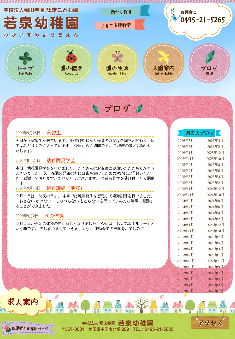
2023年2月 (186, 255)
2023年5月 (215, 243)
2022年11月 (215, 261)
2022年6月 (186, 279)
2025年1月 (186, 189)
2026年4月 (215, 141)
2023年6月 (186, 243)
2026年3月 (186, 147)
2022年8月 (186, 273)
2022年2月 (186, 291)
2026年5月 (186, 141)
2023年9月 (186, 237)
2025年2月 (215, 183)
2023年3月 (215, 249)
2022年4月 (186, 285)
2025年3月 (186, 183)
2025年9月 (186, 165)
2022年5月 (215, 279)
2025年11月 (186, 159)
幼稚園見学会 (61, 160)
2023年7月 (215, 237)
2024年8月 (215, 201)
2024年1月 (186, 225)
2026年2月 (215, 147)
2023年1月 (215, 255)
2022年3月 (215, 285)
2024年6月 (215, 207)
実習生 (54, 132)
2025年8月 (215, 165)
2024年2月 (215, 219)
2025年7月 (186, 171)
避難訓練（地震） (66, 188)
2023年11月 (186, 231)
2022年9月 (215, 267)
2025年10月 (215, 159)
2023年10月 (215, 231)
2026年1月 (186, 153)
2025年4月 (215, 177)
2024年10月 (215, 195)
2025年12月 (215, 153)
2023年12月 (215, 225)
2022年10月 (186, 267)
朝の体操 (54, 215)
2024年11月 (186, 195)
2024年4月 (215, 213)
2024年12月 (215, 189)
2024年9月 (186, 201)
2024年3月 (186, 219)
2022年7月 (215, 273)
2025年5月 (186, 177)
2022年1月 (215, 291)
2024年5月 (186, 213)
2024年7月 (186, 207)
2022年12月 (186, 261)
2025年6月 (215, 171)
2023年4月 (186, 249)
